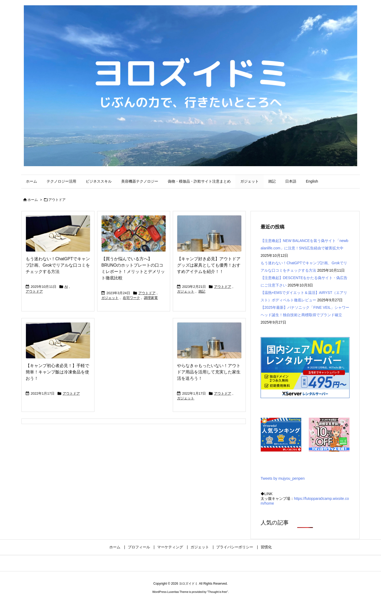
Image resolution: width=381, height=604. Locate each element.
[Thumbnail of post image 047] (209, 233)
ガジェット (110, 298)
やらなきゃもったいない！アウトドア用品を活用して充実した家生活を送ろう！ (209, 372)
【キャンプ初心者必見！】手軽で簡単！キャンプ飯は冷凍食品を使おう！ (57, 372)
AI (66, 287)
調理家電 (151, 298)
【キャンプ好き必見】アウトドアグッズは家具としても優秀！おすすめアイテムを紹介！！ (209, 265)
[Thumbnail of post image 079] (133, 233)
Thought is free (217, 591)
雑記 (201, 291)
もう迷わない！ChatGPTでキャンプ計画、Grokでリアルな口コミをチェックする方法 (58, 265)
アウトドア (34, 291)
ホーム (33, 200)
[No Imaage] (58, 233)
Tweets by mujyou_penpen (283, 478)
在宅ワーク (131, 298)
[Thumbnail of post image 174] (209, 340)
